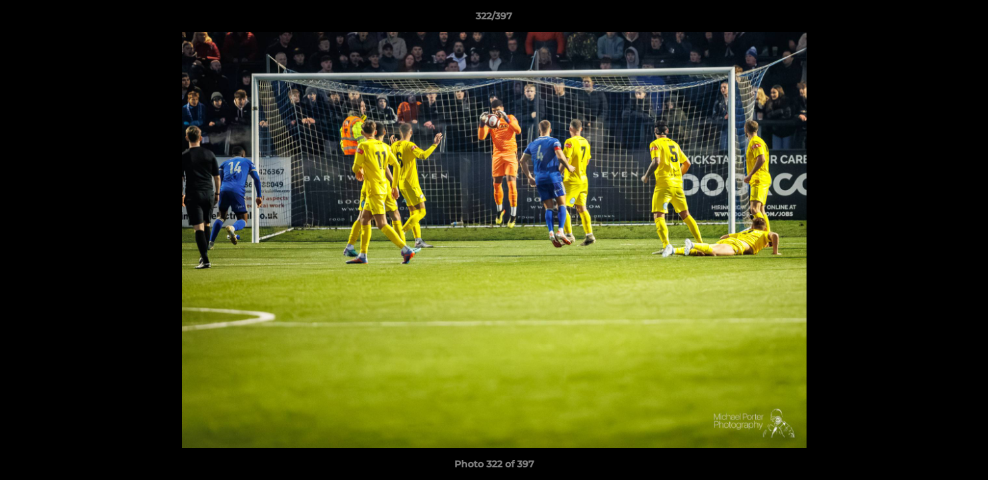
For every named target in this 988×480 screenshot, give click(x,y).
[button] (964, 19)
